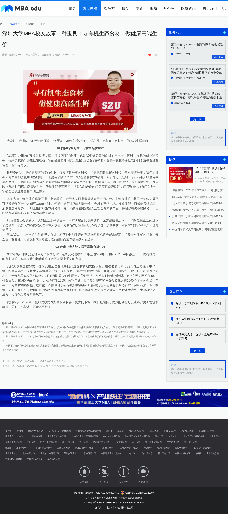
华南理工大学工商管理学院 (137, 436)
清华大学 (23, 436)
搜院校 (109, 8)
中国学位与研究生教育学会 (88, 431)
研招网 (20, 431)
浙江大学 (83, 442)
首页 (72, 8)
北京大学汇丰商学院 (56, 436)
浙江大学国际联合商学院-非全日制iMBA (197, 321)
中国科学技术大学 (44, 448)
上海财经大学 (146, 453)
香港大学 (9, 436)
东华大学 (172, 436)
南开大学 (136, 442)
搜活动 (120, 431)
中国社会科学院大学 (201, 448)
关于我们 (210, 8)
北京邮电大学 (163, 448)
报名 (125, 8)
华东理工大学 (215, 436)
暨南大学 (159, 436)
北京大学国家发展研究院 (192, 436)
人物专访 (29, 24)
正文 (42, 24)
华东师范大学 (54, 459)
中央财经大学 (173, 442)
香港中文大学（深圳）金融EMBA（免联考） (197, 336)
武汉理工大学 (187, 431)
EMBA (169, 8)
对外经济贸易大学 (48, 442)
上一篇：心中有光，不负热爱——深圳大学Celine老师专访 (34, 361)
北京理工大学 (107, 448)
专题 (139, 8)
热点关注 (90, 8)
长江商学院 (37, 436)
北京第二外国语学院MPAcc (18, 448)
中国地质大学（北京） (111, 453)
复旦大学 (154, 431)
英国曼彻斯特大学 (13, 442)
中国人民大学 (170, 431)
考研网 (198, 453)
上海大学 (131, 453)
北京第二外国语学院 (49, 453)
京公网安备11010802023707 (137, 493)
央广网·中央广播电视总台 (59, 431)
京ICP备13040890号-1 (107, 492)
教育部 (8, 431)
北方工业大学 (11, 453)
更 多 (197, 119)
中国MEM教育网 (35, 459)
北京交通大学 (120, 442)
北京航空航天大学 (101, 442)
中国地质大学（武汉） (128, 448)
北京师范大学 (181, 448)
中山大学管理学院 (111, 436)
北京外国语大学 (89, 453)
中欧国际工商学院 (207, 431)
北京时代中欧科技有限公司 (119, 507)
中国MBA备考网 (182, 453)
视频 (153, 8)
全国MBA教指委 (35, 431)
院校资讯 (188, 8)
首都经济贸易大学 (153, 442)
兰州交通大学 (70, 453)
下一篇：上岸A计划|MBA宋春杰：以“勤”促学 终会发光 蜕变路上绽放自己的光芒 (45, 365)
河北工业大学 (68, 442)
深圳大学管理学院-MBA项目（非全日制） (199, 305)
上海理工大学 (63, 448)
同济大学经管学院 (137, 431)
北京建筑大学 (29, 453)
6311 (153, 55)
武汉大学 (148, 448)
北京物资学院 (212, 453)
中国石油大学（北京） (85, 448)
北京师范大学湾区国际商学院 (84, 436)
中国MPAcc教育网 (13, 459)
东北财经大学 (190, 442)
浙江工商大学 (164, 453)
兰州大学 (31, 442)
